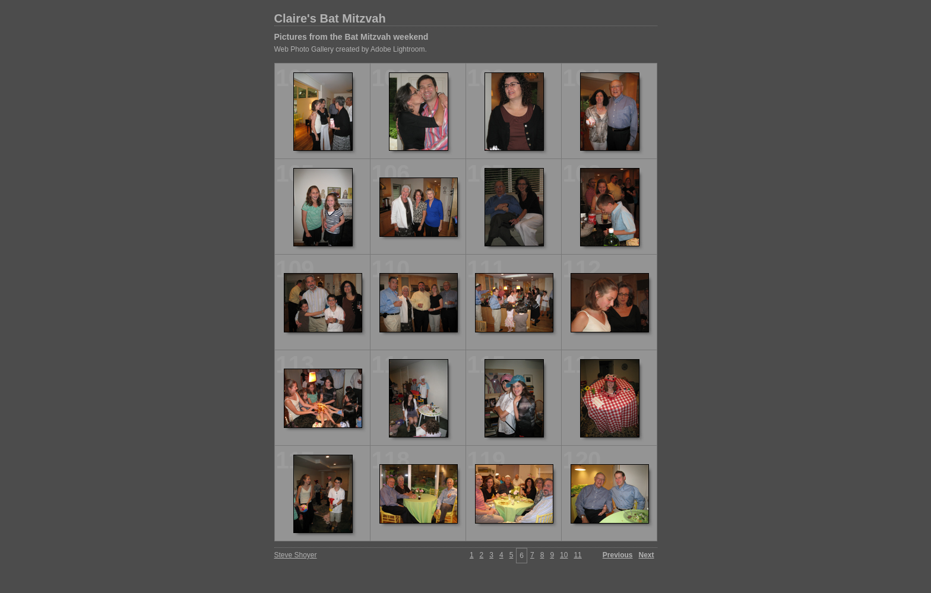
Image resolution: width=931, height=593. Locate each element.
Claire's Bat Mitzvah (330, 18)
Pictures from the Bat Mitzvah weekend (351, 37)
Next (646, 555)
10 (564, 555)
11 (577, 555)
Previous (618, 555)
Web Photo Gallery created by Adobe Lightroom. (350, 49)
